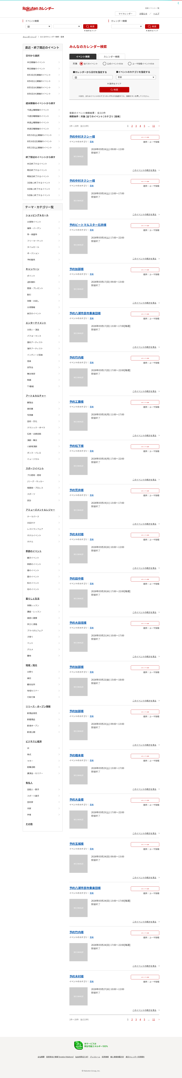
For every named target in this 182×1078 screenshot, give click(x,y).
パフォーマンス (34, 335)
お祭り (30, 671)
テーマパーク (33, 516)
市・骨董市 (32, 234)
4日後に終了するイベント (38, 188)
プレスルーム (95, 1056)
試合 (29, 500)
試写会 (30, 367)
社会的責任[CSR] (81, 1056)
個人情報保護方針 (117, 1056)
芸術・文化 (32, 421)
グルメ (30, 649)
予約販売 (31, 259)
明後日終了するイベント (38, 176)
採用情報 (105, 1056)
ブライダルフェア (35, 630)
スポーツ (31, 494)
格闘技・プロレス (35, 487)
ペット (30, 643)
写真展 (30, 414)
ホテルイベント (34, 535)
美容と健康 (32, 618)
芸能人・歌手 (33, 789)
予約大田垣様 (77, 622)
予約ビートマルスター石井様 (87, 225)
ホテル (30, 541)
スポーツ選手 (33, 795)
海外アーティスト (35, 348)
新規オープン (33, 725)
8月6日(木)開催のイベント (39, 93)
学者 (29, 814)
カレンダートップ (29, 36)
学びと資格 (32, 624)
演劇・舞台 (32, 440)
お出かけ (31, 522)
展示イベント (33, 557)
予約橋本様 (76, 755)
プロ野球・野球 (34, 475)
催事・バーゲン (34, 228)
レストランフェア (35, 529)
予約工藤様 (76, 401)
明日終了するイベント (37, 170)
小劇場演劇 (32, 446)
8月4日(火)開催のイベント (39, 81)
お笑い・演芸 (33, 329)
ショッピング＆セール (37, 215)
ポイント (31, 275)
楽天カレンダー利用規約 (135, 1056)
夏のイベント (33, 576)
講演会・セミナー (35, 773)
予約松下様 (76, 446)
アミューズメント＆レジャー (40, 509)
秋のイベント (33, 583)
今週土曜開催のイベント (38, 109)
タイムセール (33, 247)
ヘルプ (156, 13)
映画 (29, 379)
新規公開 (31, 732)
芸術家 (30, 802)
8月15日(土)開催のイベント (39, 135)
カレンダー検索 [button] (112, 56)
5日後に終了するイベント (38, 195)
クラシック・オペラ (36, 427)
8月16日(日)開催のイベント (39, 141)
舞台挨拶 (31, 373)
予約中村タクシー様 (82, 136)
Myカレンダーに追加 (145, 137)
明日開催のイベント (36, 68)
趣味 (29, 655)
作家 (29, 808)
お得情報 (31, 307)
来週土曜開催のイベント (38, 122)
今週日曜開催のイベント (38, 116)
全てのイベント (91, 63)
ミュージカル (33, 459)
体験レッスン (33, 605)
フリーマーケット (35, 240)
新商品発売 (32, 713)
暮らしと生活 (32, 598)
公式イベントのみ (115, 63)
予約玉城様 (76, 844)
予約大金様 (76, 799)
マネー (30, 760)
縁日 (29, 678)
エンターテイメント (36, 322)
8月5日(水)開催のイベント (39, 87)
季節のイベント (34, 551)
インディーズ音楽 (35, 354)
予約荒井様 (76, 490)
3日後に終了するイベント (38, 182)
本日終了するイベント (37, 163)
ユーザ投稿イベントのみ (143, 63)
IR (28, 748)
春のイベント (33, 570)
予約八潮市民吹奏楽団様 (85, 313)
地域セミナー (33, 690)
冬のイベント (33, 589)
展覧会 (30, 402)
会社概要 (41, 1056)
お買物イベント (34, 221)
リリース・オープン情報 (38, 706)
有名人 (29, 782)
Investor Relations (66, 1056)
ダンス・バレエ (34, 452)
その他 (29, 824)
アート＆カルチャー (36, 395)
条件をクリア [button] (115, 83)
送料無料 (31, 282)
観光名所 (31, 684)
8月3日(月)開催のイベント (39, 74)
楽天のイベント (34, 313)
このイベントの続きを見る (144, 170)
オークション (33, 253)
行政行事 (31, 697)
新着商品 (31, 719)
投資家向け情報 (52, 1056)
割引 (29, 294)
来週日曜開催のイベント (38, 128)
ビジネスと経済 (34, 741)
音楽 (29, 361)
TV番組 (30, 386)
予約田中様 (76, 578)
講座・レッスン (34, 611)
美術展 (30, 408)
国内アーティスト (35, 342)
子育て (30, 636)
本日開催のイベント (36, 62)
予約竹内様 (76, 357)
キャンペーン (32, 269)
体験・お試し (33, 300)
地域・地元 (31, 665)
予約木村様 (76, 534)
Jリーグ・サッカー (35, 481)
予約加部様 (76, 269)
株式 (29, 754)
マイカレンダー (126, 13)
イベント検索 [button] (83, 56)
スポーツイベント (35, 468)
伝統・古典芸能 (34, 433)
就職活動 (31, 767)
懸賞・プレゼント (35, 288)
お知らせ (143, 13)
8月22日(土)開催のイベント (39, 147)
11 (153, 126)
